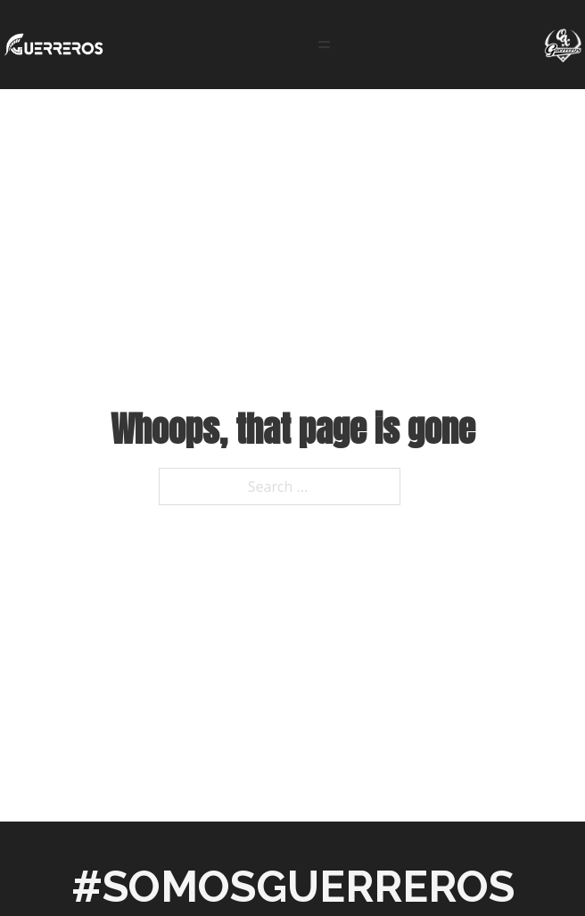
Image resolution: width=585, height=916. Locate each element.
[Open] (324, 44)
